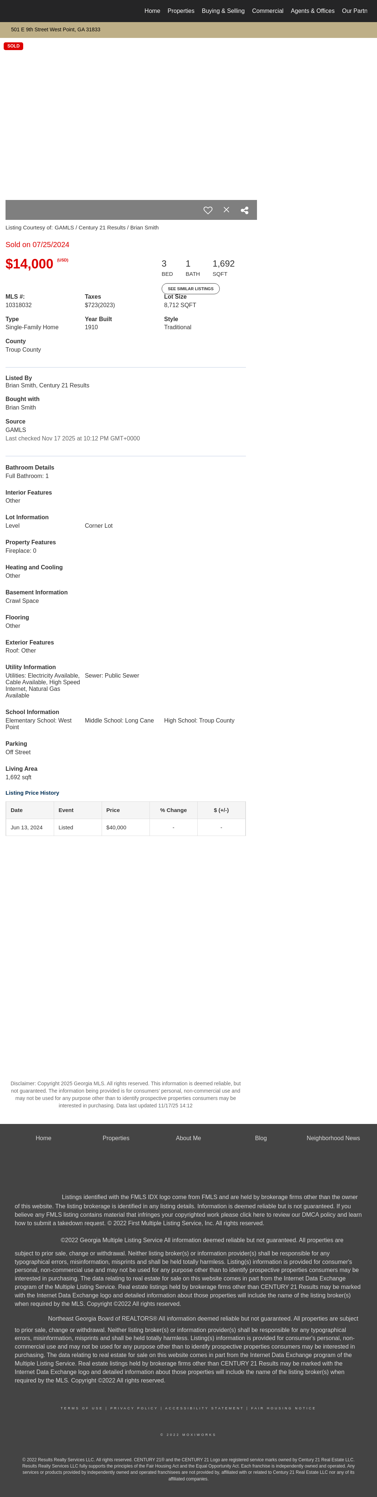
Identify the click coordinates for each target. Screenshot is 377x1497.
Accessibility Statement (204, 1408)
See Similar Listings (191, 289)
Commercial (267, 11)
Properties (181, 11)
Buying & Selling (223, 11)
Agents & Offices (313, 11)
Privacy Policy (134, 1408)
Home (153, 11)
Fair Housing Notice (283, 1408)
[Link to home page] (14, 11)
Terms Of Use (82, 1408)
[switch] (208, 210)
